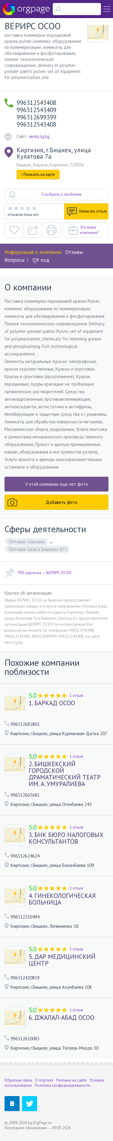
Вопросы (17, 260)
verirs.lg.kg (39, 136)
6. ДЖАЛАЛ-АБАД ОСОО (61, 1017)
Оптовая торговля (27, 542)
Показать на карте (38, 174)
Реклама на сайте (71, 1080)
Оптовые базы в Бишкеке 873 (38, 549)
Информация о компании (33, 252)
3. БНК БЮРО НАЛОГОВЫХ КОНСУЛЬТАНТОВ (66, 838)
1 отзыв (76, 695)
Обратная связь (18, 1080)
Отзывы (74, 252)
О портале (44, 1080)
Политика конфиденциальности (62, 1085)
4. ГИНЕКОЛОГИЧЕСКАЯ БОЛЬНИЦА (62, 899)
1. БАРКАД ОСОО (52, 703)
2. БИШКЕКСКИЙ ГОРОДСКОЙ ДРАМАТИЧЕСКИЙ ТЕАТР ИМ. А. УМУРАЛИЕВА (65, 774)
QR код (41, 260)
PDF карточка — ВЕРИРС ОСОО (38, 573)
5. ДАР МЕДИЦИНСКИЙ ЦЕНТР (62, 960)
